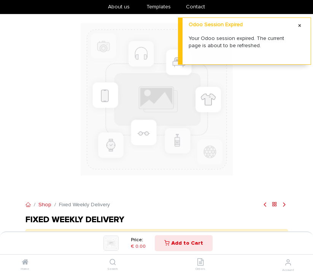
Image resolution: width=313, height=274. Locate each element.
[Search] (112, 263)
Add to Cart (183, 243)
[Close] (300, 26)
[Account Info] (288, 262)
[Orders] (200, 263)
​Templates (158, 6)
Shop (44, 204)
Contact (195, 6)
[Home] (25, 263)
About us (119, 6)
